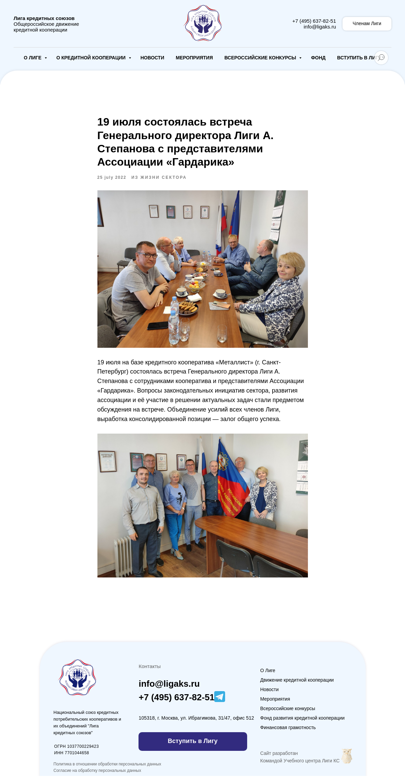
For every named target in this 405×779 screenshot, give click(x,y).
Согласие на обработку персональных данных (97, 773)
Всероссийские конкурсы (260, 57)
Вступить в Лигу (359, 57)
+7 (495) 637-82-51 (314, 21)
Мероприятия (194, 57)
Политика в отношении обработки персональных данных (107, 767)
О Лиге (33, 57)
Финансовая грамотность (288, 730)
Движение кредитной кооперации (297, 683)
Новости (152, 57)
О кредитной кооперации (91, 57)
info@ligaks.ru (319, 27)
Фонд (318, 57)
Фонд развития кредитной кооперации (302, 721)
